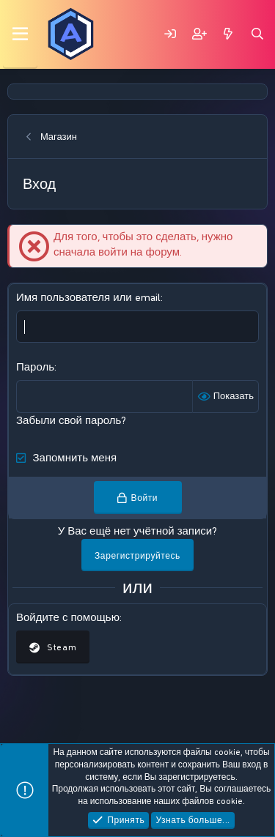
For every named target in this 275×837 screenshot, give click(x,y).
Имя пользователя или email (88, 297)
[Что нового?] (228, 34)
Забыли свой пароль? (71, 420)
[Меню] (20, 34)
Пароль (35, 366)
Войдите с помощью (68, 617)
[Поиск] (257, 34)
